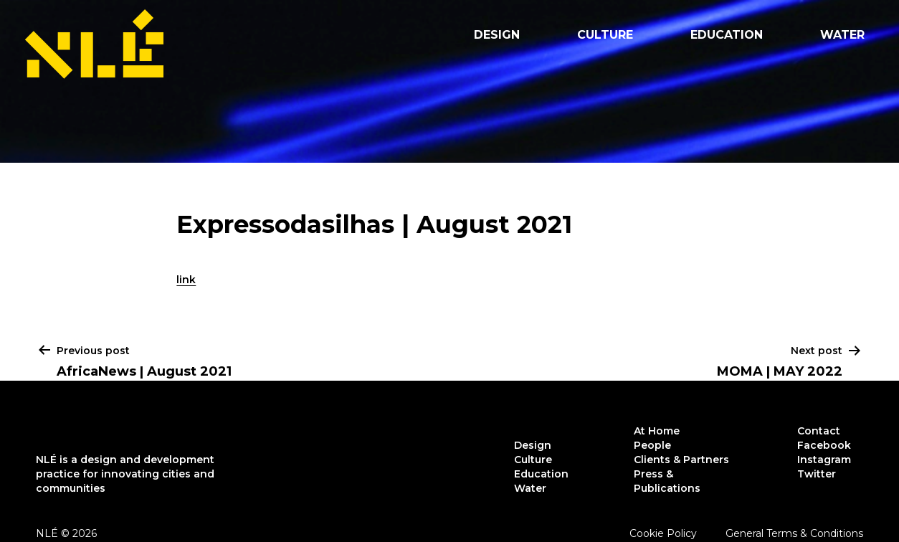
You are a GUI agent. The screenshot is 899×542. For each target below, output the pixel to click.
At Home (657, 430)
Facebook (824, 445)
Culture (605, 35)
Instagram (824, 459)
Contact (818, 430)
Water (842, 35)
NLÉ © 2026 (66, 533)
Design (497, 35)
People (652, 445)
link (186, 279)
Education (726, 35)
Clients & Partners (681, 459)
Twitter (816, 473)
